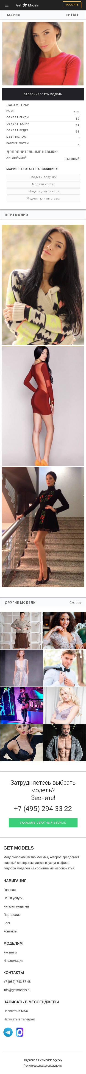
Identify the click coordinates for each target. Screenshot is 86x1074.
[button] (8, 5)
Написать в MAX (15, 1011)
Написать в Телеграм (19, 1019)
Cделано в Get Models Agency (43, 1060)
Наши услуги (12, 898)
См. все (75, 603)
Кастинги (10, 952)
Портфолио (12, 915)
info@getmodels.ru (17, 990)
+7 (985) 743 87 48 (17, 981)
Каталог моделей (16, 906)
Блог (6, 923)
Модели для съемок (43, 191)
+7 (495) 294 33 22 (43, 809)
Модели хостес (43, 184)
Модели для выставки (44, 198)
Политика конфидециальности (42, 1065)
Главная (9, 890)
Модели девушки (44, 177)
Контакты (10, 931)
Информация (13, 960)
